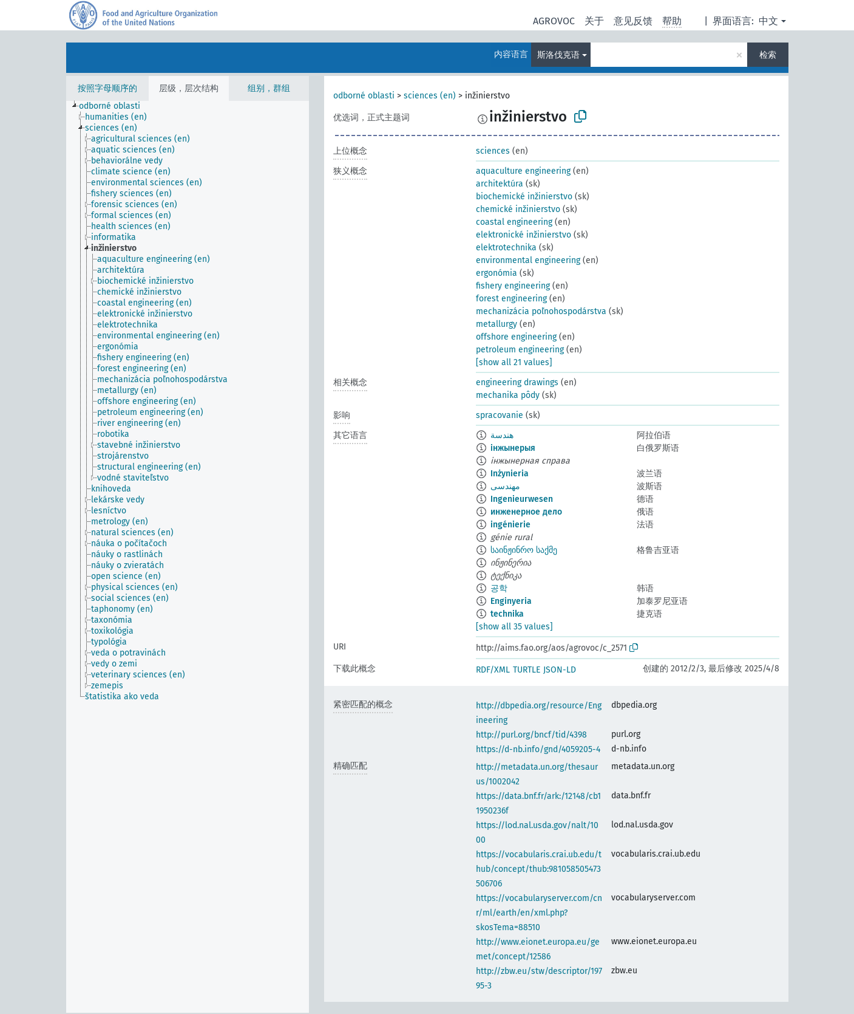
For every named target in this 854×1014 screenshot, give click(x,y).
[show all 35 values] (514, 627)
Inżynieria (509, 473)
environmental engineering (528, 260)
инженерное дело (526, 512)
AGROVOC (554, 21)
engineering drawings (517, 382)
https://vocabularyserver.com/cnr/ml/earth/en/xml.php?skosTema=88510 (539, 913)
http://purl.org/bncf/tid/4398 (531, 735)
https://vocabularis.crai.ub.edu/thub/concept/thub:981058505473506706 (539, 869)
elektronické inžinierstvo (523, 235)
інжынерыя (512, 448)
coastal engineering (514, 222)
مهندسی (505, 486)
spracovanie (499, 415)
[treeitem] (114, 106)
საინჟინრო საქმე (523, 550)
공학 (498, 588)
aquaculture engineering (523, 171)
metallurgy (496, 324)
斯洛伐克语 (558, 55)
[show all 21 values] (514, 362)
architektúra (499, 184)
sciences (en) (430, 96)
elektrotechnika (506, 247)
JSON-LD (559, 670)
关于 (594, 21)
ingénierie (510, 524)
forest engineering (511, 298)
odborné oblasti (364, 96)
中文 (768, 21)
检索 (767, 55)
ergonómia (496, 273)
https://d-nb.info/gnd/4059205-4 (538, 749)
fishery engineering (513, 286)
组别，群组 (269, 88)
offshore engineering (516, 337)
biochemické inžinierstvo (524, 196)
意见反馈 (633, 21)
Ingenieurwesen (521, 499)
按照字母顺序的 (107, 88)
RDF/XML (493, 670)
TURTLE (526, 670)
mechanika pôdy (508, 395)
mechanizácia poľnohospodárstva (541, 311)
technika (507, 614)
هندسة (501, 435)
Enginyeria (511, 601)
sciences (493, 151)
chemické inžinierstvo (518, 209)
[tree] (187, 557)
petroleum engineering (520, 349)
